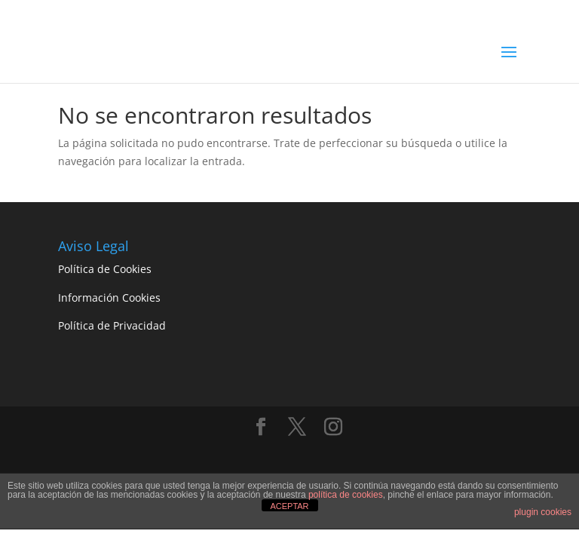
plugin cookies (542, 512)
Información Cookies (109, 297)
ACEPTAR (289, 506)
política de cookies (345, 494)
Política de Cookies (105, 269)
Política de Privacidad (112, 325)
